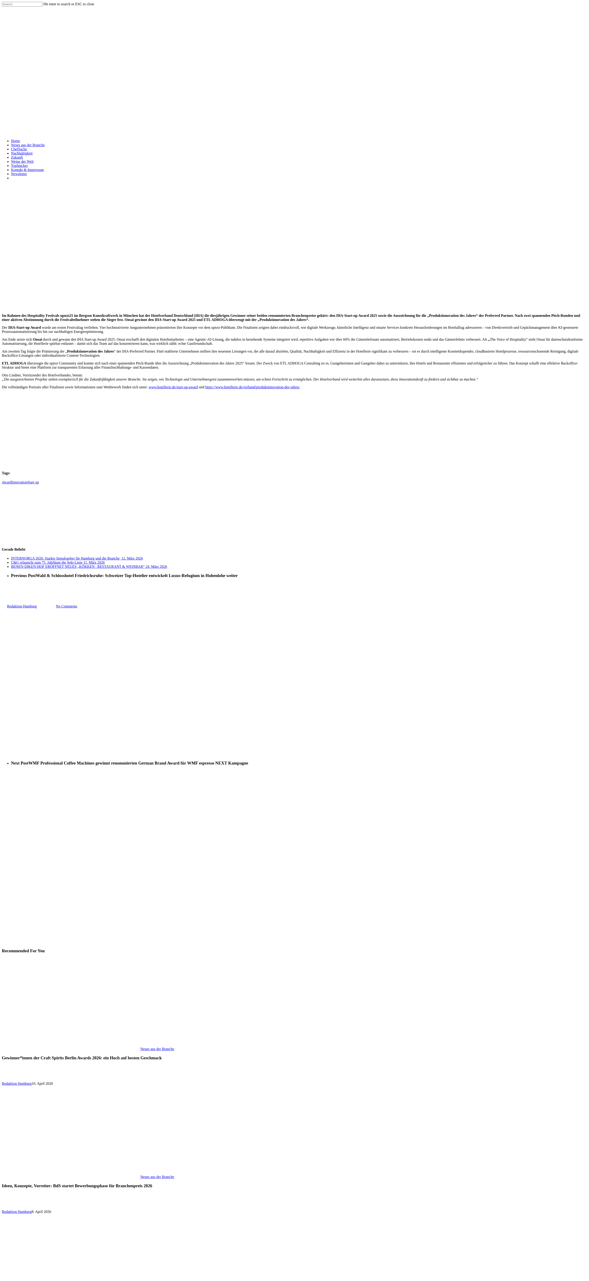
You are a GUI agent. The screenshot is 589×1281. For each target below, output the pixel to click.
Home (15, 141)
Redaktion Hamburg (17, 1083)
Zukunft (17, 157)
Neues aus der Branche (28, 145)
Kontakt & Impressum (27, 170)
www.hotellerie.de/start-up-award (173, 387)
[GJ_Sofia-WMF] (36, 540)
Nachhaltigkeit (22, 153)
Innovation (19, 482)
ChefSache (19, 149)
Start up (33, 482)
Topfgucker (19, 166)
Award (6, 482)
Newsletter (19, 174)
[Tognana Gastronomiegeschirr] (295, 464)
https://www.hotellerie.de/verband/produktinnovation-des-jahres (252, 387)
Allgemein (9, 584)
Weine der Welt (22, 161)
